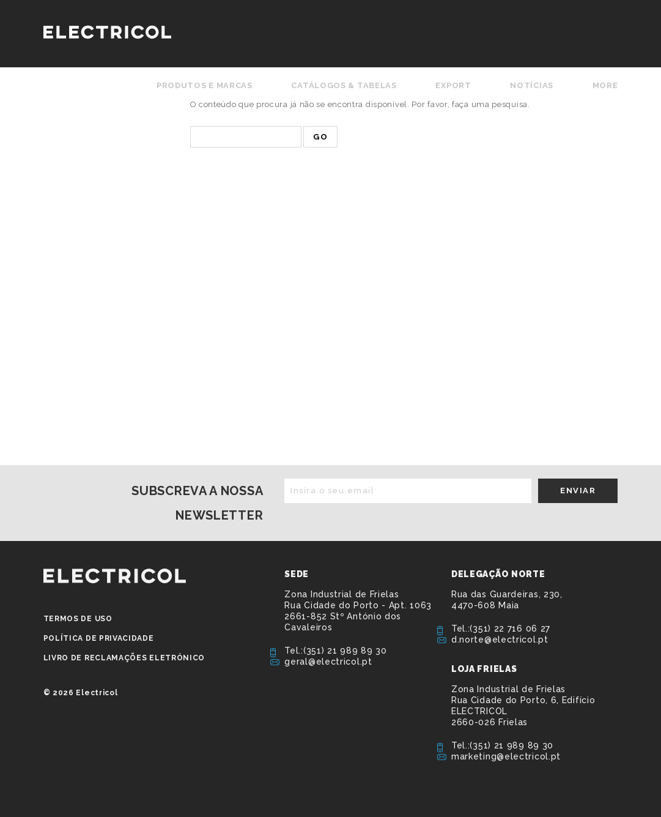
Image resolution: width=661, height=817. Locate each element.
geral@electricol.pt (328, 661)
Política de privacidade (98, 638)
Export (453, 85)
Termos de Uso (78, 618)
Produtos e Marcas (205, 85)
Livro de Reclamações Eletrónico (124, 658)
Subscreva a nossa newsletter (197, 503)
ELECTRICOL (114, 576)
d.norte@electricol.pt (499, 639)
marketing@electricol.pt (506, 756)
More (605, 85)
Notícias (531, 85)
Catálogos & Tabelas (343, 85)
